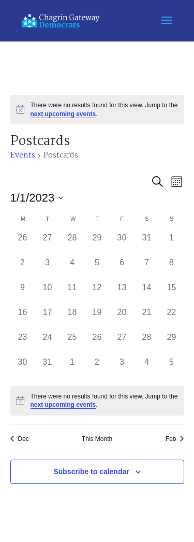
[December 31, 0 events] (147, 244)
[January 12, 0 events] (97, 293)
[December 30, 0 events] (122, 244)
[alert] (97, 109)
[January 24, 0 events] (47, 343)
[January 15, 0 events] (171, 293)
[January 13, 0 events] (122, 293)
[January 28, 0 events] (147, 343)
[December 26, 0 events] (22, 244)
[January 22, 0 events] (171, 318)
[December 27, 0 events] (47, 244)
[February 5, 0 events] (171, 368)
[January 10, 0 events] (47, 293)
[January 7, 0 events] (147, 268)
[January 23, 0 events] (22, 343)
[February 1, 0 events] (72, 368)
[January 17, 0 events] (47, 318)
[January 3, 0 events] (47, 268)
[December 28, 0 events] (72, 244)
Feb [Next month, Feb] (175, 439)
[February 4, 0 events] (147, 368)
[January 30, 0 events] (22, 368)
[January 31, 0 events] (47, 368)
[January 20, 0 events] (122, 318)
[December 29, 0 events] (97, 244)
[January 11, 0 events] (72, 293)
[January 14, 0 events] (147, 293)
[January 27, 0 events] (122, 343)
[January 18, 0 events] (72, 318)
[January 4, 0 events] (72, 268)
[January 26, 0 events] (97, 343)
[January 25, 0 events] (72, 343)
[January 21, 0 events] (147, 318)
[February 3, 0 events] (122, 368)
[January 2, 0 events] (22, 268)
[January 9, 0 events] (22, 293)
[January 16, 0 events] (22, 318)
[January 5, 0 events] (97, 268)
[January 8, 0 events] (171, 268)
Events (22, 156)
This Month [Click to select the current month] (97, 439)
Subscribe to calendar (91, 471)
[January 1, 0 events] (171, 244)
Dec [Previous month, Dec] (19, 439)
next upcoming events (63, 114)
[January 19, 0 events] (97, 318)
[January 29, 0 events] (171, 343)
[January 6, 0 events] (122, 268)
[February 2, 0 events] (97, 368)
